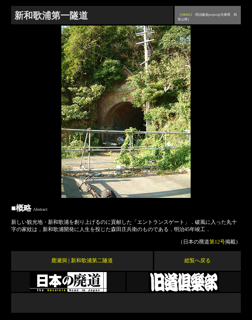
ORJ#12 (186, 14)
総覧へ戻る (197, 260)
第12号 (217, 242)
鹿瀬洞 (59, 260)
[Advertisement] (126, 303)
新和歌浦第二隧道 (92, 260)
